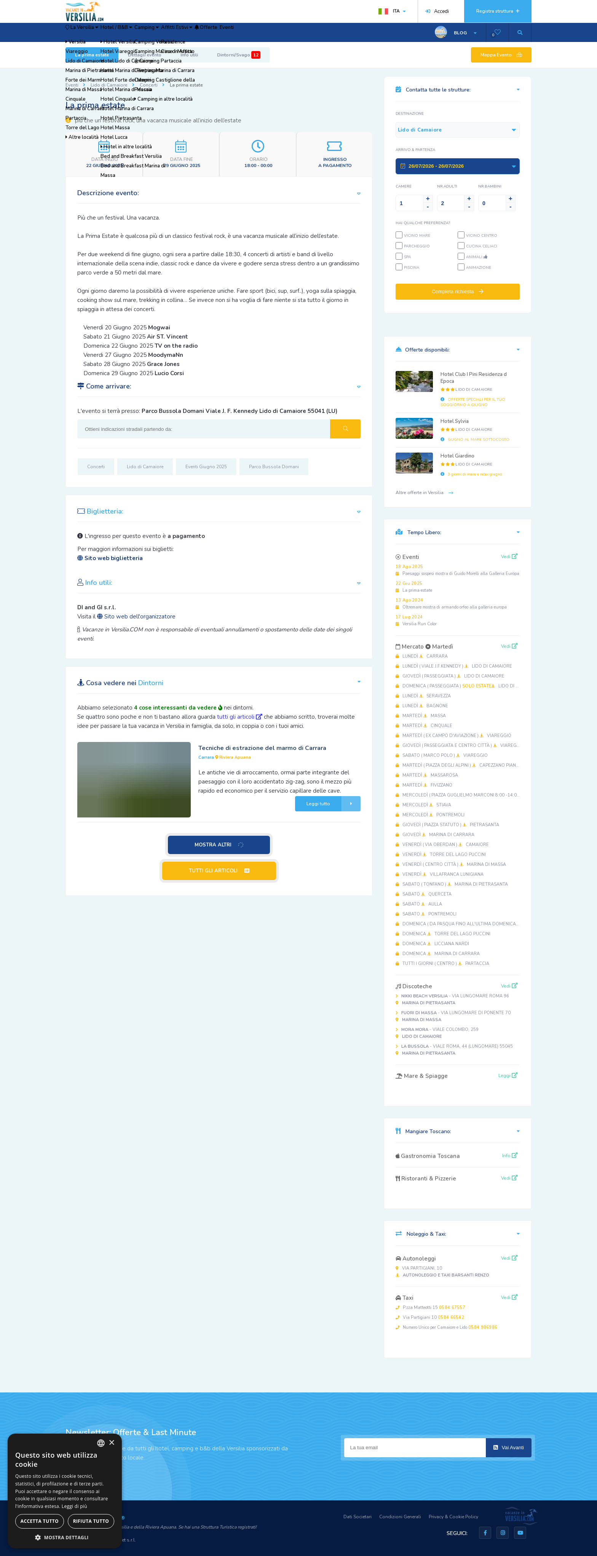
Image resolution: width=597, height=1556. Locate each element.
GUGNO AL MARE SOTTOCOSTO (475, 439)
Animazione (478, 267)
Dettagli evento (144, 55)
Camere (404, 186)
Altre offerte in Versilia (424, 493)
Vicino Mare (417, 235)
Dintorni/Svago (238, 55)
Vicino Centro (481, 235)
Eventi (300, 32)
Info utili (189, 55)
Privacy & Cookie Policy (453, 1517)
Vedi (509, 557)
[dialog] (65, 1491)
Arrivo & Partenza (415, 150)
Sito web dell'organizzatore (136, 616)
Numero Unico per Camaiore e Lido (446, 1327)
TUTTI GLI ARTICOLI (219, 870)
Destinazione (410, 113)
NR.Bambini (489, 186)
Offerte (268, 32)
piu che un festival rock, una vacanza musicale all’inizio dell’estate (153, 120)
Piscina (411, 267)
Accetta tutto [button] (40, 1521)
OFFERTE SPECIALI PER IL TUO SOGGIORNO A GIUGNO (473, 402)
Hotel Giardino (457, 456)
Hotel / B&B (139, 32)
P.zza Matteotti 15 (430, 1307)
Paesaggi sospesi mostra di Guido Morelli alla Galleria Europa (457, 570)
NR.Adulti (447, 186)
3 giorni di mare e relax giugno (471, 474)
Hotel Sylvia (455, 421)
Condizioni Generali (400, 1517)
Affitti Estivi (226, 32)
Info (510, 1156)
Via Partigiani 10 (430, 1317)
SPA (407, 257)
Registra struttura (497, 11)
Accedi (437, 11)
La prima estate (92, 55)
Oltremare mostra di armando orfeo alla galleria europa (451, 603)
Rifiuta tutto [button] (91, 1521)
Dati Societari (357, 1517)
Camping (183, 32)
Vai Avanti (508, 1447)
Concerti (149, 85)
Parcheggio (417, 246)
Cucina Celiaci (481, 246)
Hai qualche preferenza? (423, 223)
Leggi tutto (333, 803)
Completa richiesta (458, 291)
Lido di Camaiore (109, 85)
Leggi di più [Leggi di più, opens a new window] (74, 1506)
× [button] (111, 1443)
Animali (476, 257)
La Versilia (89, 32)
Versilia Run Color (416, 620)
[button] (64, 1537)
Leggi (508, 1076)
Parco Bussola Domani (274, 467)
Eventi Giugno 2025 (206, 467)
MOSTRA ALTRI (219, 844)
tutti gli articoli (239, 717)
